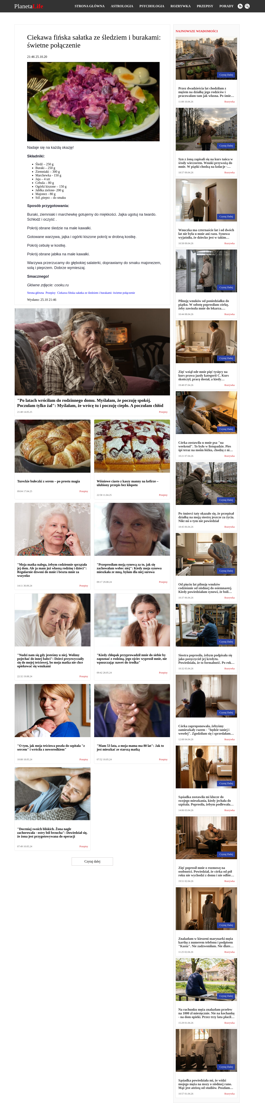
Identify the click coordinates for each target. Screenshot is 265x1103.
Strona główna (90, 6)
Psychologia (152, 6)
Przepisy (205, 6)
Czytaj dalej (92, 861)
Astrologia (122, 6)
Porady (226, 6)
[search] (247, 6)
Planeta (28, 6)
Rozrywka (181, 6)
